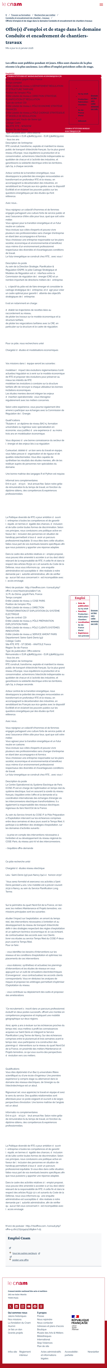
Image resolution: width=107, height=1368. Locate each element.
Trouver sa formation (20, 15)
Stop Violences (45, 1342)
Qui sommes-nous (17, 1312)
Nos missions (14, 1319)
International (43, 1339)
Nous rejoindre (44, 1319)
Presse (40, 1316)
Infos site (12, 1351)
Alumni (11, 1326)
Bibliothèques (44, 1336)
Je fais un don (15, 1329)
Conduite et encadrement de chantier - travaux (27, 18)
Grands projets (15, 1332)
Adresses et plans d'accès (50, 1326)
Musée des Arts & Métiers (50, 1332)
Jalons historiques (17, 1316)
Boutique (42, 1329)
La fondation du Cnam (19, 1322)
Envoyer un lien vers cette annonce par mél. (94, 102)
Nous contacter (45, 1322)
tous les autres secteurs (25, 1253)
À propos (42, 1312)
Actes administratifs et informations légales (51, 1355)
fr (6, 15)
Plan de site (43, 1346)
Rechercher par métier (45, 15)
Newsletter (93, 1351)
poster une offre (18, 1260)
